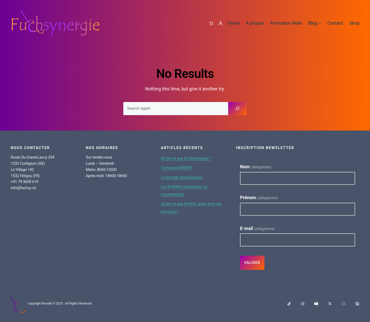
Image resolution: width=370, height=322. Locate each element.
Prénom (259, 197)
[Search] (237, 108)
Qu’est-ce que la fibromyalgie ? (191, 157)
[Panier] (208, 23)
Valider (252, 262)
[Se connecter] (219, 23)
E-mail (257, 228)
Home (234, 23)
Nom (255, 166)
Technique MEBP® (180, 167)
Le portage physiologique (186, 176)
